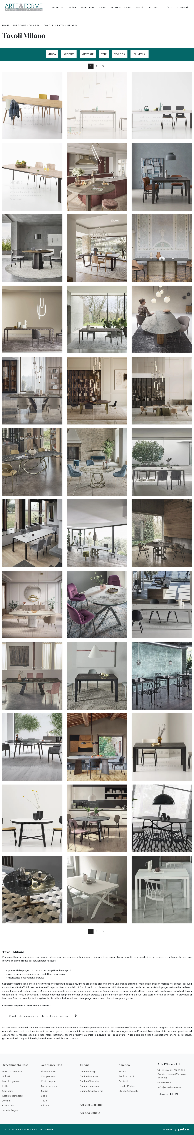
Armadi (6, 1100)
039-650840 (164, 1082)
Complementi (48, 1076)
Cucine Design (88, 1071)
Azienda (57, 7)
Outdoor (153, 7)
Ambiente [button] (69, 54)
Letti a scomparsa (12, 1095)
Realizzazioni (126, 1076)
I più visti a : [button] (139, 54)
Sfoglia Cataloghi (128, 1090)
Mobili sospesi (49, 1086)
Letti (5, 1086)
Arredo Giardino (91, 1105)
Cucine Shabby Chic (91, 1090)
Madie (44, 1090)
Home (6, 25)
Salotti (6, 1076)
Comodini (7, 1090)
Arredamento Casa (93, 7)
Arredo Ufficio (90, 1113)
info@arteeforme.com (169, 1087)
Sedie (44, 1095)
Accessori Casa (120, 7)
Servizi (122, 1071)
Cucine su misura (89, 1086)
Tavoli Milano (67, 25)
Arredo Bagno (10, 1110)
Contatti (182, 7)
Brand (139, 7)
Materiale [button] (88, 54)
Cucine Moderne (89, 1076)
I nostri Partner (127, 1086)
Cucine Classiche (89, 1081)
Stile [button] (104, 54)
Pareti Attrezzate (12, 1071)
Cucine (72, 7)
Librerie (45, 1105)
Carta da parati (49, 1081)
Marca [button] (52, 54)
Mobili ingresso (11, 1081)
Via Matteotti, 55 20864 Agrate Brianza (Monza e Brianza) (171, 1074)
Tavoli (48, 25)
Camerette (8, 1105)
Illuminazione (48, 1071)
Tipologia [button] (119, 54)
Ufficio (168, 7)
